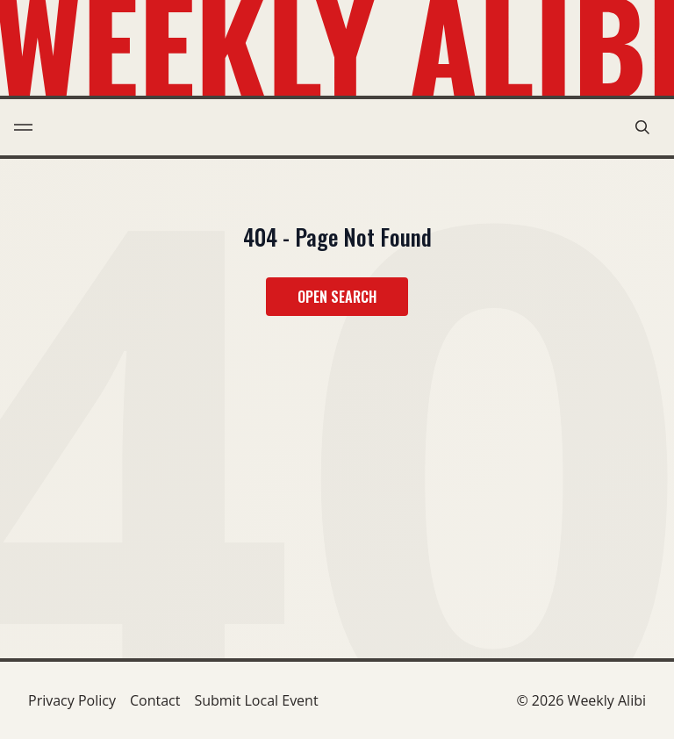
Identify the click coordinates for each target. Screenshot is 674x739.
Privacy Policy (72, 700)
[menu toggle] (23, 127)
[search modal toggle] (642, 127)
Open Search (337, 296)
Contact (155, 700)
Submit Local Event (256, 700)
